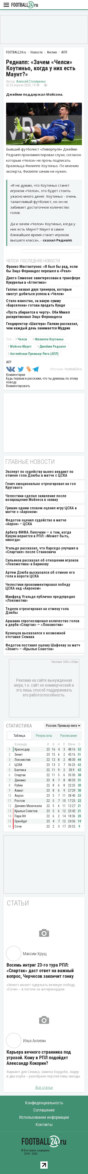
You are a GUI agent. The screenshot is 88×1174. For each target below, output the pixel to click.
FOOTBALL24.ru (24, 5)
